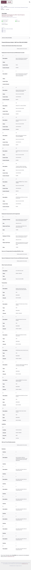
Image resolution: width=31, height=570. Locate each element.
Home (2, 6)
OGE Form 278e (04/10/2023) (8, 28)
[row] (15, 61)
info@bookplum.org (10, 556)
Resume (4, 30)
